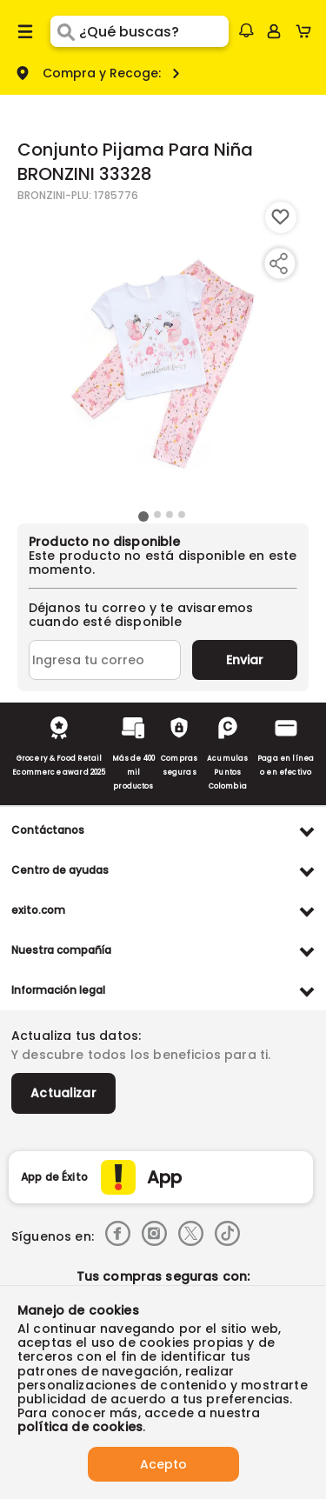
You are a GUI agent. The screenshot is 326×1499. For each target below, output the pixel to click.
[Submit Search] (64, 31)
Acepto (163, 1464)
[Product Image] (162, 354)
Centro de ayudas (60, 870)
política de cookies (80, 1427)
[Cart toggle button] (307, 31)
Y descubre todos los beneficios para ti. (140, 1055)
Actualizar (63, 1093)
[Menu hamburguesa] (25, 31)
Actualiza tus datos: (76, 1036)
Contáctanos (47, 830)
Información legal (58, 990)
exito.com (38, 910)
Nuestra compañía (61, 950)
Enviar (244, 660)
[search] (153, 31)
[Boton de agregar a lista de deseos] (281, 217)
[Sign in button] (274, 31)
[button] (246, 30)
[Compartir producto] (278, 263)
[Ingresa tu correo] (105, 660)
